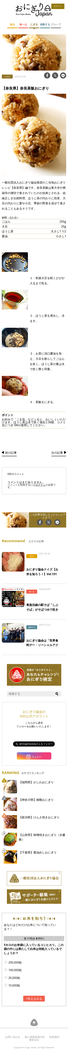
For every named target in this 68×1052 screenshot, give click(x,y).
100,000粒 (15, 970)
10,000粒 (14, 985)
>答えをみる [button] (34, 999)
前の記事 (11, 453)
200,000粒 (15, 962)
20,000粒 (14, 978)
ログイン (57, 6)
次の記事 (57, 453)
